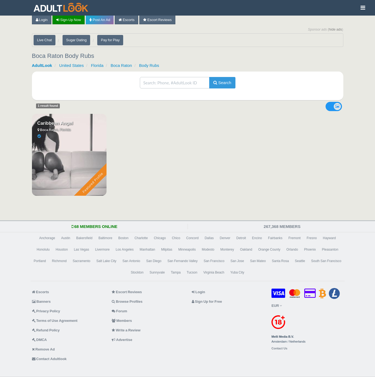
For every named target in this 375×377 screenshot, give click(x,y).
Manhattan (147, 249)
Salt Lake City (106, 261)
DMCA (39, 340)
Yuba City (237, 272)
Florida (97, 65)
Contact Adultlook (49, 359)
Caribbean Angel (55, 123)
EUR (276, 305)
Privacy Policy (46, 311)
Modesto (208, 249)
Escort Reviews (157, 20)
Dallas (209, 238)
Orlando (292, 249)
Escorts (126, 20)
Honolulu (43, 249)
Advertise (122, 340)
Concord (192, 238)
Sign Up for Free (207, 301)
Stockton (137, 272)
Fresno (312, 238)
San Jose (237, 261)
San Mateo (258, 261)
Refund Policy (46, 330)
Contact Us (279, 348)
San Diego (153, 261)
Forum (119, 311)
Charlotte (141, 238)
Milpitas (166, 249)
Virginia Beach (213, 272)
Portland (40, 261)
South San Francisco (326, 261)
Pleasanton (330, 249)
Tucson (192, 272)
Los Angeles (125, 249)
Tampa (176, 272)
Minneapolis (187, 249)
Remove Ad (43, 349)
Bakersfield (84, 238)
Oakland (246, 249)
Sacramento (81, 261)
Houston (62, 249)
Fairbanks (275, 238)
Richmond (59, 261)
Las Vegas (81, 249)
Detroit (241, 238)
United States (71, 65)
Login (42, 20)
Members (122, 320)
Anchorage (47, 238)
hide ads (335, 29)
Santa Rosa (280, 261)
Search (222, 83)
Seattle (300, 261)
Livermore (102, 249)
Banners (41, 301)
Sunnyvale (157, 272)
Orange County (269, 249)
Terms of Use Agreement (55, 320)
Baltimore (105, 238)
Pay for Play (110, 40)
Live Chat (44, 40)
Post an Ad (99, 20)
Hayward (329, 238)
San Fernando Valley (182, 261)
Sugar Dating (76, 40)
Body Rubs (149, 65)
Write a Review (126, 330)
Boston (123, 238)
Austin (65, 238)
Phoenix (310, 249)
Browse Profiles (127, 301)
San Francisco (213, 261)
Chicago (160, 238)
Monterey (227, 249)
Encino (257, 238)
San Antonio (131, 261)
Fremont (294, 238)
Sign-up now (68, 20)
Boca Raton (121, 65)
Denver (225, 238)
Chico (176, 238)
